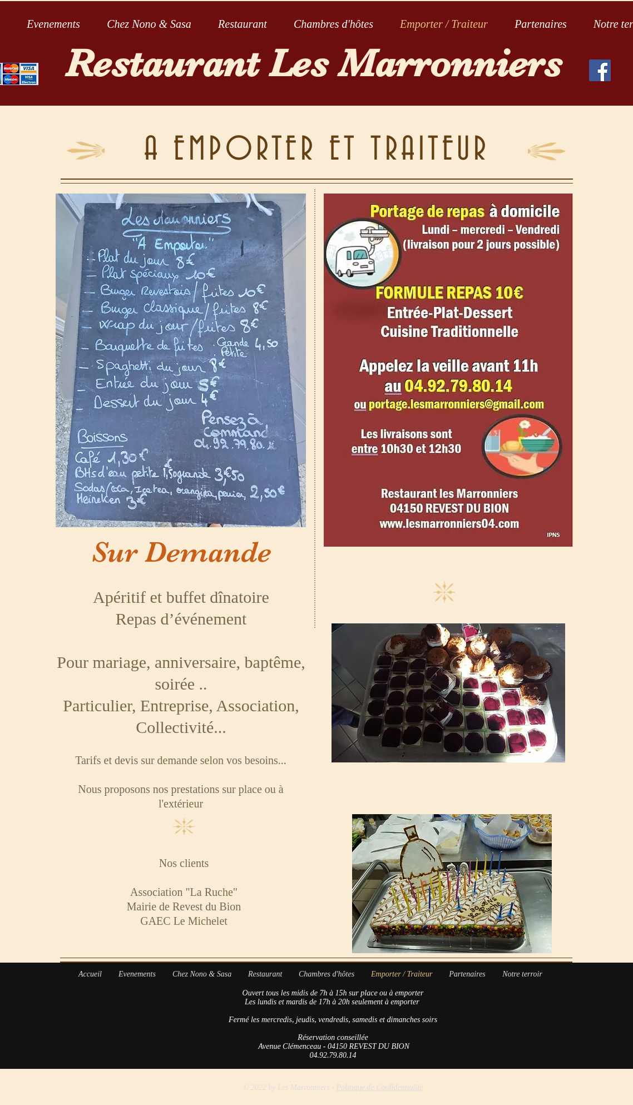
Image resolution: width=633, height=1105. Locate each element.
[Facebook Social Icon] (600, 70)
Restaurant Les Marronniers (313, 63)
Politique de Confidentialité (380, 1087)
